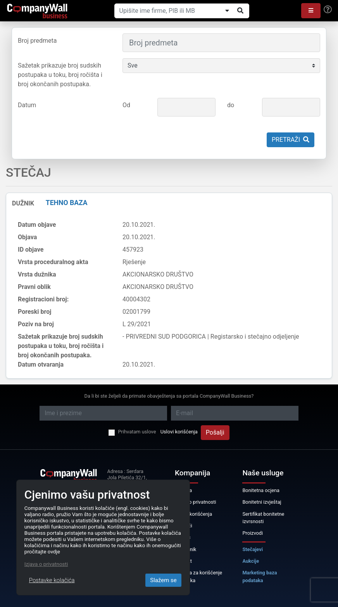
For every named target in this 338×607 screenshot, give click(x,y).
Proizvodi (252, 533)
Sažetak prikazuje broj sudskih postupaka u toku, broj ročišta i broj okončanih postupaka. (60, 75)
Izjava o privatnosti (195, 502)
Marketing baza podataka (259, 576)
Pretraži (290, 139)
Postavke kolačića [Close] (52, 580)
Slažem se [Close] (163, 580)
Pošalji (215, 432)
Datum (27, 105)
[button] (311, 10)
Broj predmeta (37, 40)
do (230, 105)
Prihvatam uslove (137, 432)
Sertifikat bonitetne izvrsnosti (263, 517)
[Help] (328, 9)
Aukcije (250, 561)
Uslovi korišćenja (179, 432)
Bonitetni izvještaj (261, 502)
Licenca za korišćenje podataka (198, 576)
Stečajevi (252, 549)
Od (126, 105)
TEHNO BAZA (67, 203)
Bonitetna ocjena (260, 490)
